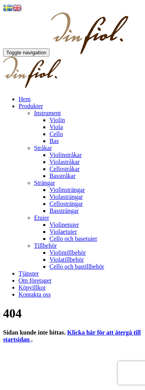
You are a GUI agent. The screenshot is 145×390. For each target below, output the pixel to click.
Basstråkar (62, 176)
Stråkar (43, 148)
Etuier (41, 217)
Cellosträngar (66, 203)
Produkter (31, 106)
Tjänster (29, 273)
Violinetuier (64, 224)
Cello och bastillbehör (76, 266)
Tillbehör (45, 245)
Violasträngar (66, 196)
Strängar (44, 182)
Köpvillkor (32, 287)
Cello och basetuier (73, 238)
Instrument (47, 113)
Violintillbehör (67, 252)
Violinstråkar (65, 155)
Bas (54, 141)
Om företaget (35, 280)
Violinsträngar (67, 189)
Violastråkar (64, 162)
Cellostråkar (64, 169)
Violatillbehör (66, 259)
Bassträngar (64, 210)
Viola (56, 127)
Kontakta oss (35, 294)
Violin (57, 120)
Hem (25, 99)
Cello (56, 134)
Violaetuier (63, 231)
